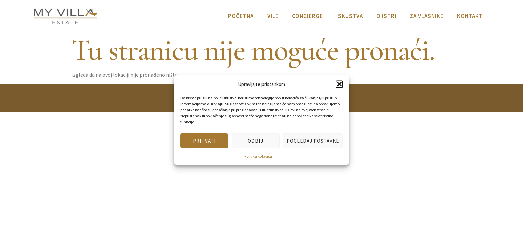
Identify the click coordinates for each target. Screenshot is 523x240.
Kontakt (470, 16)
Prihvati (204, 140)
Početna (241, 16)
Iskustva (349, 16)
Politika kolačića (258, 156)
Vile (273, 16)
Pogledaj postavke (313, 140)
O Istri (386, 16)
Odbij (255, 140)
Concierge (307, 16)
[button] (339, 84)
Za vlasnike (427, 16)
